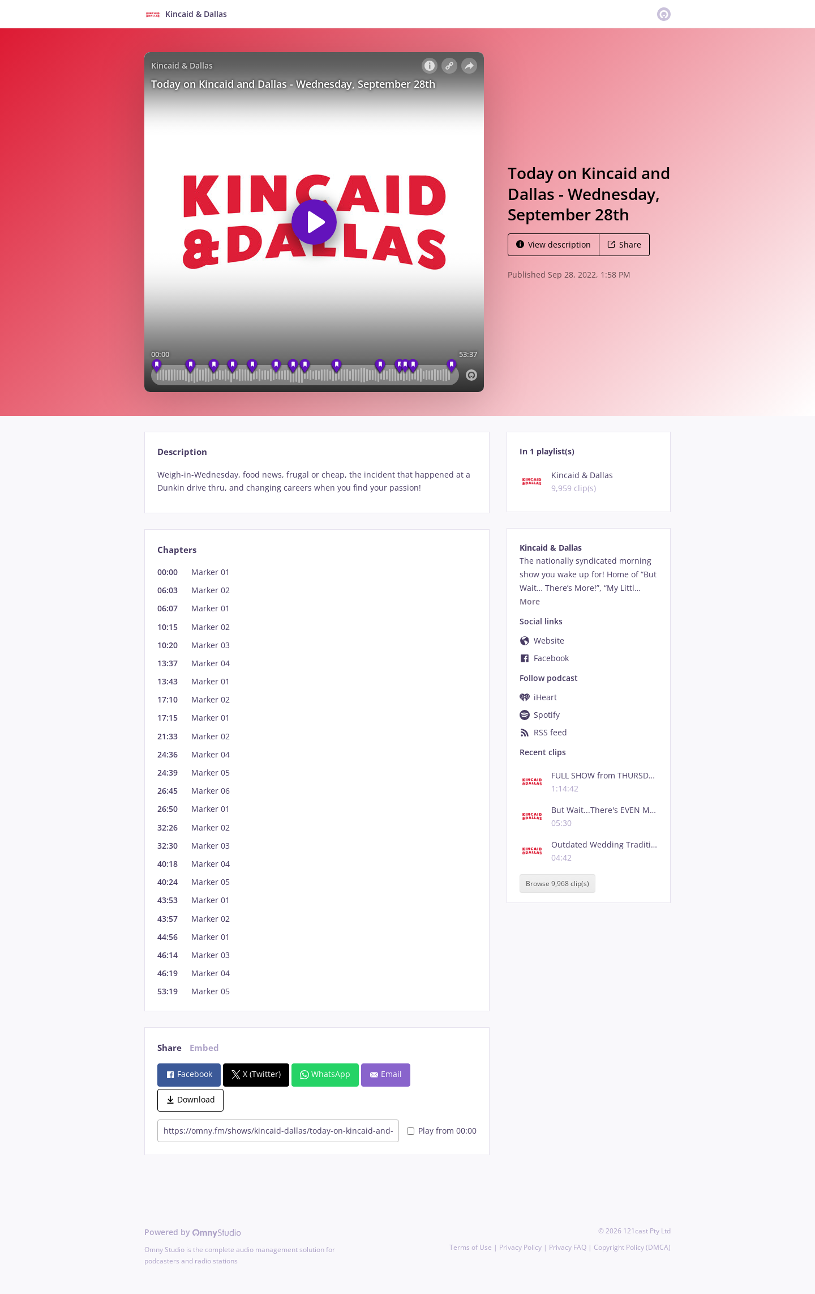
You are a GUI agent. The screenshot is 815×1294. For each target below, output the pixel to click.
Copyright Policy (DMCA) (632, 1247)
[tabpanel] (316, 481)
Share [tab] (169, 1048)
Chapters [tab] (176, 550)
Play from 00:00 (442, 1130)
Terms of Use (470, 1247)
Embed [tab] (204, 1048)
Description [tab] (182, 452)
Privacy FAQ (567, 1247)
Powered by (192, 1232)
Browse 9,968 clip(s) (557, 883)
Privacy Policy (520, 1247)
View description (553, 244)
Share (624, 244)
